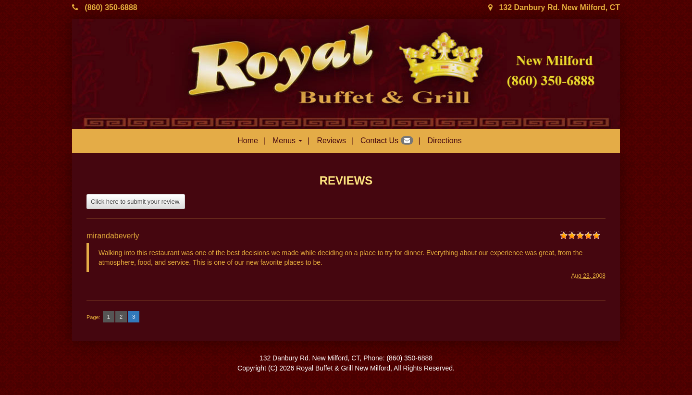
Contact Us (386, 140)
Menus (287, 140)
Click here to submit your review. (136, 201)
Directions (445, 140)
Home (247, 140)
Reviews (331, 140)
